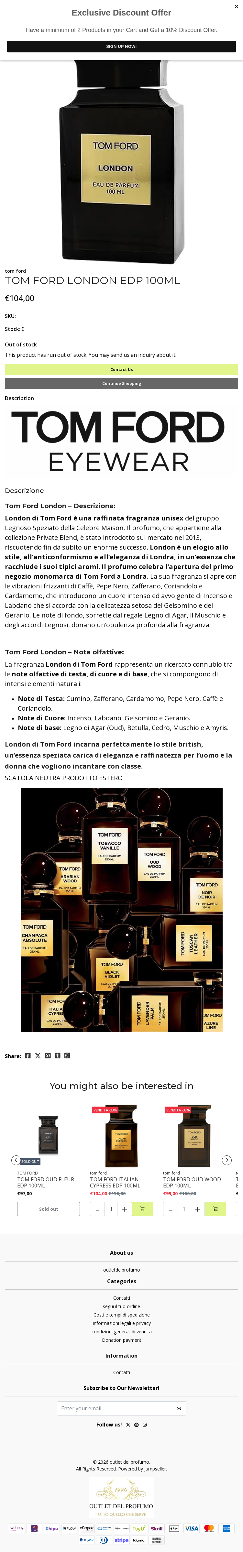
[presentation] (16, 1160)
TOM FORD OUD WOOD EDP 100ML (192, 1182)
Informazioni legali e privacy (122, 1323)
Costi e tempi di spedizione (122, 1315)
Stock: (12, 329)
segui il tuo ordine (121, 1306)
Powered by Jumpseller (142, 1469)
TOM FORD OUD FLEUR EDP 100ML (45, 1182)
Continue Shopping (121, 383)
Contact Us (121, 369)
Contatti (121, 1298)
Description (19, 398)
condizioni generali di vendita (122, 1331)
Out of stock (21, 344)
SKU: (10, 316)
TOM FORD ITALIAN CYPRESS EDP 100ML (115, 1182)
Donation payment (121, 1340)
